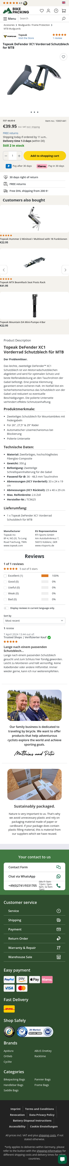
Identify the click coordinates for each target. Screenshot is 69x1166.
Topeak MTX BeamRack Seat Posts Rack (22, 282)
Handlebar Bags (13, 1085)
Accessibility (17, 1126)
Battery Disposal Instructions (32, 1120)
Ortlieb (8, 1056)
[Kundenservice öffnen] (62, 1159)
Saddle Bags (11, 1090)
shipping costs (47, 1135)
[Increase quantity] (19, 155)
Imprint (15, 1109)
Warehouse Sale (34, 957)
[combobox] (38, 18)
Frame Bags (42, 1085)
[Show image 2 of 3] (34, 112)
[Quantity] (13, 155)
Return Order (34, 938)
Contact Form (34, 867)
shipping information (49, 1151)
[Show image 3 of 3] (37, 112)
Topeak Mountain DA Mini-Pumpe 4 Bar (22, 322)
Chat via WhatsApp (34, 876)
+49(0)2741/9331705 (34, 885)
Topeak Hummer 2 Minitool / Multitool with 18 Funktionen (33, 239)
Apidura (8, 1051)
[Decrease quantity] (6, 155)
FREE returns (10, 133)
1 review (57, 38)
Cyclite (8, 1061)
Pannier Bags (43, 1079)
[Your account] (48, 10)
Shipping (34, 920)
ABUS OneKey (43, 1051)
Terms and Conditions (39, 1109)
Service (34, 911)
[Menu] (9, 18)
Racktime (40, 1056)
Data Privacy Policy (41, 1115)
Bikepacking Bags (14, 1079)
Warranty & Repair (34, 948)
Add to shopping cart (45, 156)
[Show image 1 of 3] (31, 112)
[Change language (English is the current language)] (64, 2)
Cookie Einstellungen (44, 1126)
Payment (34, 929)
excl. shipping (33, 126)
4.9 (15, 3)
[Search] (63, 18)
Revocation (17, 1115)
